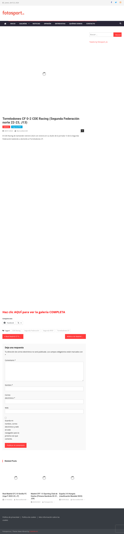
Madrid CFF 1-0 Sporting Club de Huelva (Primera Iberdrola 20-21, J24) (44, 496)
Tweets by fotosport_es (98, 42)
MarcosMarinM (22, 131)
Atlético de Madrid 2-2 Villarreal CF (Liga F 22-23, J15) (76, 336)
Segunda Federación (31, 330)
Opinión (47, 23)
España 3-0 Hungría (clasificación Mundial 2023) (70, 495)
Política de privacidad (11, 517)
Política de (29, 517)
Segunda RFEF (16, 127)
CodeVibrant (33, 531)
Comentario (10, 360)
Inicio (12, 23)
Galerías (23, 23)
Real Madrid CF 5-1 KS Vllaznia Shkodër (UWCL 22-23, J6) (14, 336)
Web (6, 408)
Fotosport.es (48, 502)
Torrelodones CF (63, 330)
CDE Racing (16, 330)
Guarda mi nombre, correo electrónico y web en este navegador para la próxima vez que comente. (12, 429)
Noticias (36, 23)
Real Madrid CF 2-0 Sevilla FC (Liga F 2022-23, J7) (15, 495)
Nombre (9, 385)
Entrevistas (60, 23)
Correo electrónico (10, 396)
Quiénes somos (75, 23)
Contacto (90, 23)
